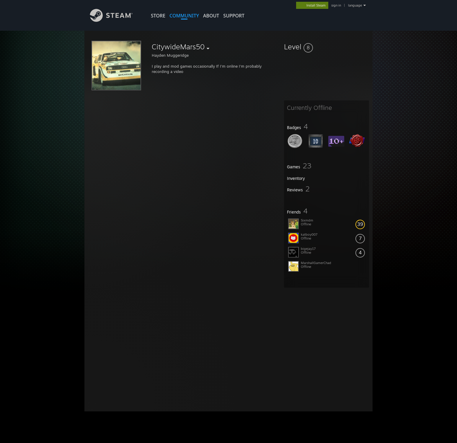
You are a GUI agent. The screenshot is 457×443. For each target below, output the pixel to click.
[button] (326, 47)
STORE (158, 15)
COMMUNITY (184, 15)
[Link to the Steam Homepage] (116, 20)
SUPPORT (233, 15)
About (211, 15)
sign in (336, 5)
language (355, 5)
